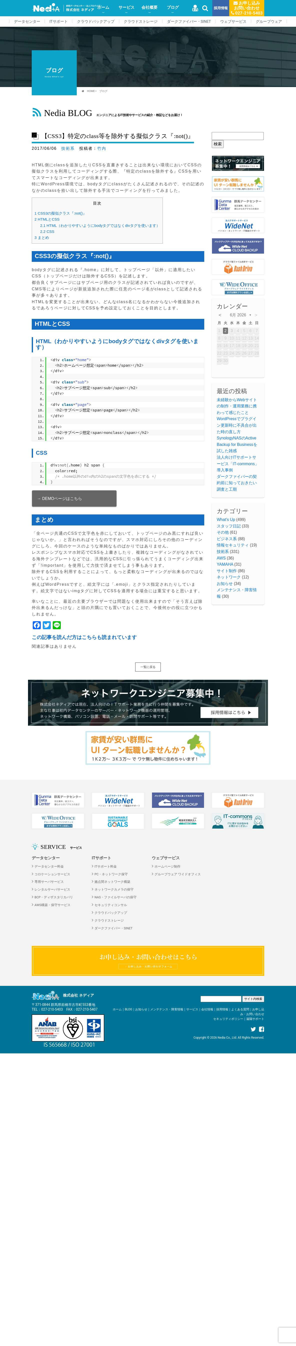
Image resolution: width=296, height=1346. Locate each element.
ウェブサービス (233, 21)
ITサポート (59, 21)
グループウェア (269, 21)
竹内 (101, 148)
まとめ (41, 237)
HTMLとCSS (47, 219)
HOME (91, 91)
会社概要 (150, 7)
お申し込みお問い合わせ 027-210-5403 (247, 8)
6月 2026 (238, 315)
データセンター (27, 21)
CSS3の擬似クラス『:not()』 (60, 213)
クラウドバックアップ (95, 21)
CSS (47, 231)
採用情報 (221, 8)
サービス (126, 7)
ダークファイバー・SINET (189, 21)
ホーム (103, 7)
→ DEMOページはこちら (59, 498)
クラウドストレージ (141, 21)
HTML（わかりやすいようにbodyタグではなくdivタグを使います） (100, 225)
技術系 (68, 148)
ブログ (173, 7)
